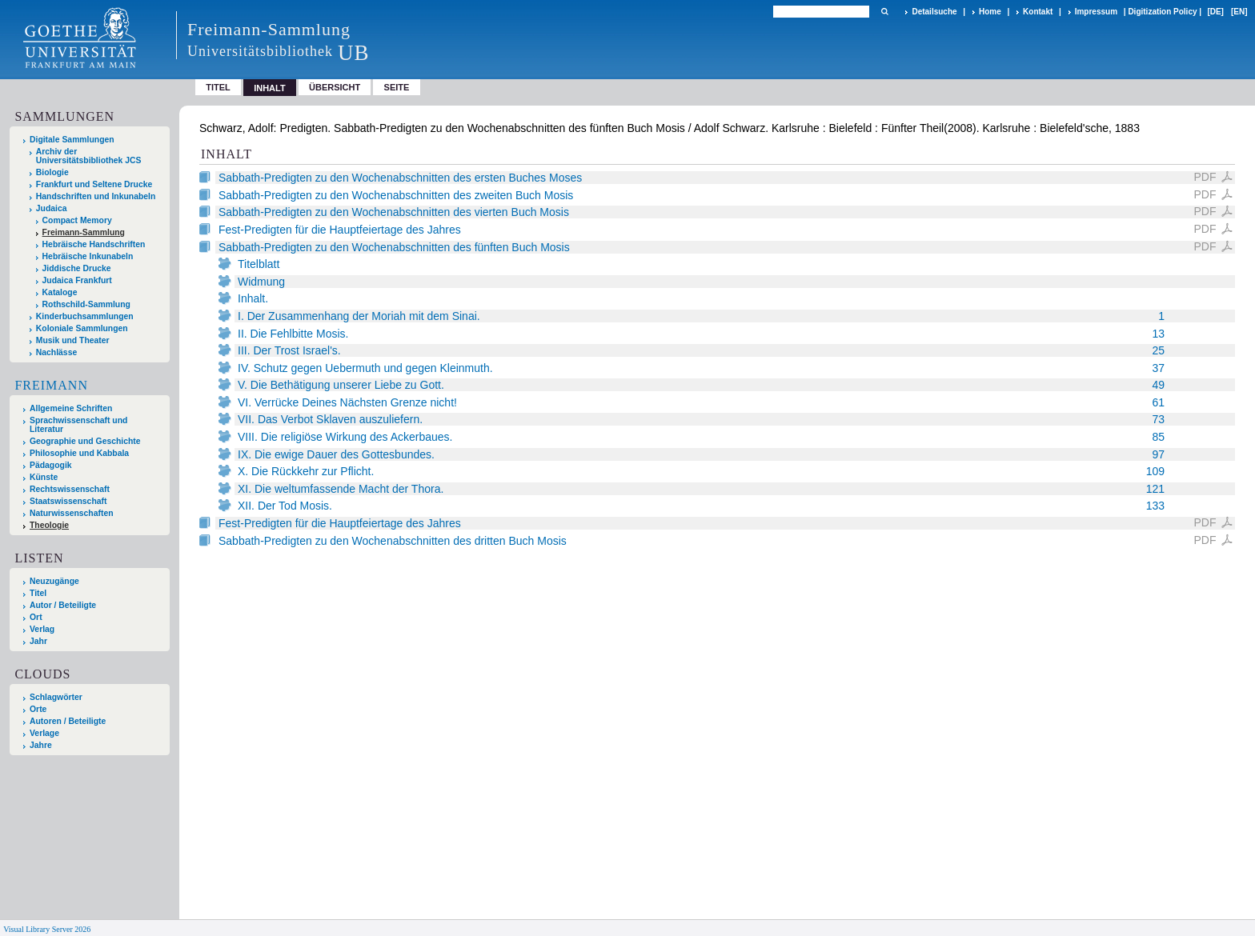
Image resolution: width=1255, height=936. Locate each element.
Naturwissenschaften (72, 513)
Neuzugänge (54, 581)
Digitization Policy (1162, 11)
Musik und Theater (73, 340)
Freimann (51, 385)
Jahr (38, 641)
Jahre (41, 745)
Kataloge (60, 292)
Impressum (1096, 11)
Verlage (44, 733)
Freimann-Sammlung (83, 232)
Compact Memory (77, 220)
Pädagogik (51, 465)
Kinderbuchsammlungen (85, 316)
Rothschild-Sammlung (86, 304)
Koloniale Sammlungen (82, 328)
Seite (397, 87)
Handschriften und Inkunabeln (96, 196)
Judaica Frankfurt (77, 280)
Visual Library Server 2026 (46, 929)
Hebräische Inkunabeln (88, 256)
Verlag (42, 629)
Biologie (52, 172)
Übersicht (334, 87)
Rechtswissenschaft (70, 489)
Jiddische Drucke (76, 268)
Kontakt (1038, 11)
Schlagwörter (56, 697)
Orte (38, 709)
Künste (44, 477)
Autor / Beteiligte (63, 605)
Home (990, 11)
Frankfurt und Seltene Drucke (94, 184)
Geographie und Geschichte (85, 441)
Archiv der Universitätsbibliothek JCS (89, 156)
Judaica (51, 208)
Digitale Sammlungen (72, 139)
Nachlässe (56, 352)
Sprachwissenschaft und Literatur (78, 425)
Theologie (49, 525)
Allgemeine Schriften (71, 408)
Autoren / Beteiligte (68, 721)
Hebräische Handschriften (94, 244)
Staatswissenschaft (68, 501)
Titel (218, 87)
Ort (36, 617)
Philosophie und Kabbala (79, 453)
